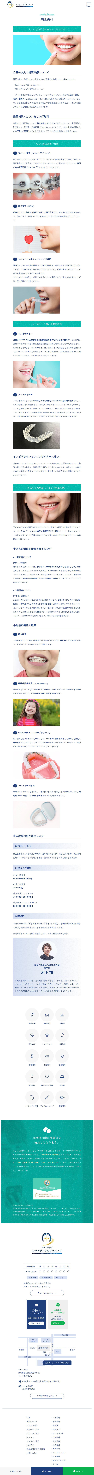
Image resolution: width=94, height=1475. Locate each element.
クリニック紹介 (33, 1433)
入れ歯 (55, 1464)
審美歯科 (56, 1449)
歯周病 (55, 1426)
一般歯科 (56, 1418)
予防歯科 (56, 1422)
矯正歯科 (56, 1456)
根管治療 (56, 1441)
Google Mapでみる (45, 1396)
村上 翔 (47, 973)
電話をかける (16, 1471)
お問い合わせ (32, 1453)
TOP (28, 1418)
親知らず (56, 1429)
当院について (32, 1422)
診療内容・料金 (33, 1429)
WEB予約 (47, 1471)
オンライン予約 (33, 1441)
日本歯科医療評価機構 (36, 1449)
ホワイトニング (59, 1453)
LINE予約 (31, 1445)
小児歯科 (56, 1445)
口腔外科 (56, 1437)
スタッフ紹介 (32, 1426)
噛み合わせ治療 (59, 1460)
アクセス (30, 1437)
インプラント (58, 1433)
